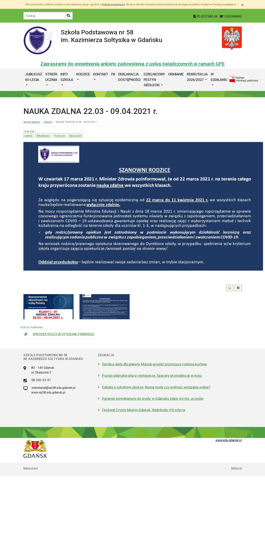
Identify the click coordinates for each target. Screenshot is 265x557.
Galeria (48, 121)
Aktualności (43, 135)
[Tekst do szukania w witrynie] (44, 15)
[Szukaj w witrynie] (68, 15)
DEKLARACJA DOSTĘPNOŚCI (129, 77)
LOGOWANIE (231, 16)
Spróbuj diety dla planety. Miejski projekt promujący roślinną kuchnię (154, 364)
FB (113, 74)
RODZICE (83, 74)
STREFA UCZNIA (51, 77)
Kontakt (100, 74)
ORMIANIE (176, 74)
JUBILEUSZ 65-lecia (33, 77)
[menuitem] (33, 79)
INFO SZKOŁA (66, 77)
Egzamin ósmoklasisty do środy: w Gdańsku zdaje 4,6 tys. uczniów (152, 399)
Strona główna (31, 121)
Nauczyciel (75, 135)
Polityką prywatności (113, 4)
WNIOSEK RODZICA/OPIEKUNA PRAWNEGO (63, 334)
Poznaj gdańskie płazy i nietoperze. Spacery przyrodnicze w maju (152, 376)
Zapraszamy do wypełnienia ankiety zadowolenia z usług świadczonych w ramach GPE (132, 64)
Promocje (59, 135)
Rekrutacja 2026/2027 (197, 77)
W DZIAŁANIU (219, 77)
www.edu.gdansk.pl (228, 440)
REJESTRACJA (205, 16)
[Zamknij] (242, 5)
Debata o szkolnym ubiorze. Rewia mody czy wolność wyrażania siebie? (156, 387)
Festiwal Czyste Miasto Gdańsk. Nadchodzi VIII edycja (143, 410)
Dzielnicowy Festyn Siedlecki (154, 79)
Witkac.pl (236, 468)
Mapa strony (30, 468)
